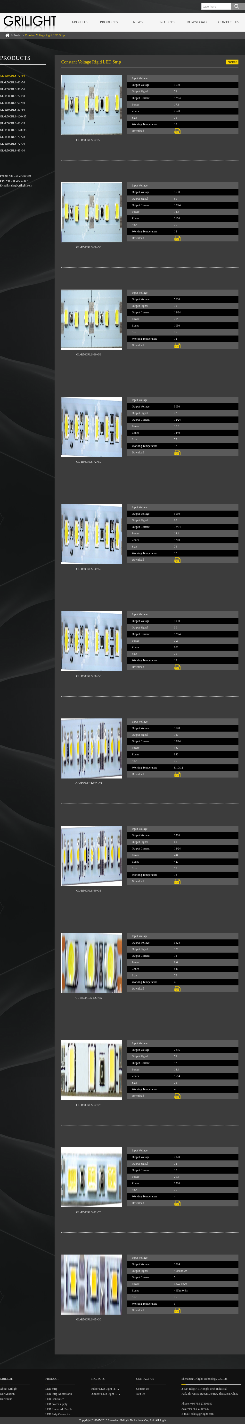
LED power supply (56, 1404)
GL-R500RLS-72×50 (12, 96)
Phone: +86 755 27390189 (196, 1403)
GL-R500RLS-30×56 (12, 89)
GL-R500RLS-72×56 (12, 75)
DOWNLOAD (196, 22)
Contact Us (142, 1388)
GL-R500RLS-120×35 (13, 116)
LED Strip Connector (57, 1414)
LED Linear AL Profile (58, 1409)
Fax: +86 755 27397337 (195, 1408)
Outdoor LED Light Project (107, 1394)
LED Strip (51, 1388)
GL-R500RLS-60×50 (12, 103)
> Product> (38, 35)
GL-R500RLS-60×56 (12, 82)
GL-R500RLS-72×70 (12, 143)
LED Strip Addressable (58, 1394)
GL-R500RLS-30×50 (12, 109)
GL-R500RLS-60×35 (12, 123)
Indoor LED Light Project (106, 1388)
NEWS (138, 22)
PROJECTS (166, 22)
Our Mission (7, 1394)
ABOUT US (80, 22)
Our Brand (6, 1399)
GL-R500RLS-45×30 (12, 150)
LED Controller (54, 1399)
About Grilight (8, 1388)
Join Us (140, 1394)
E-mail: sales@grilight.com (197, 1413)
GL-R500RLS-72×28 (12, 137)
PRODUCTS (109, 22)
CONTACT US (228, 22)
